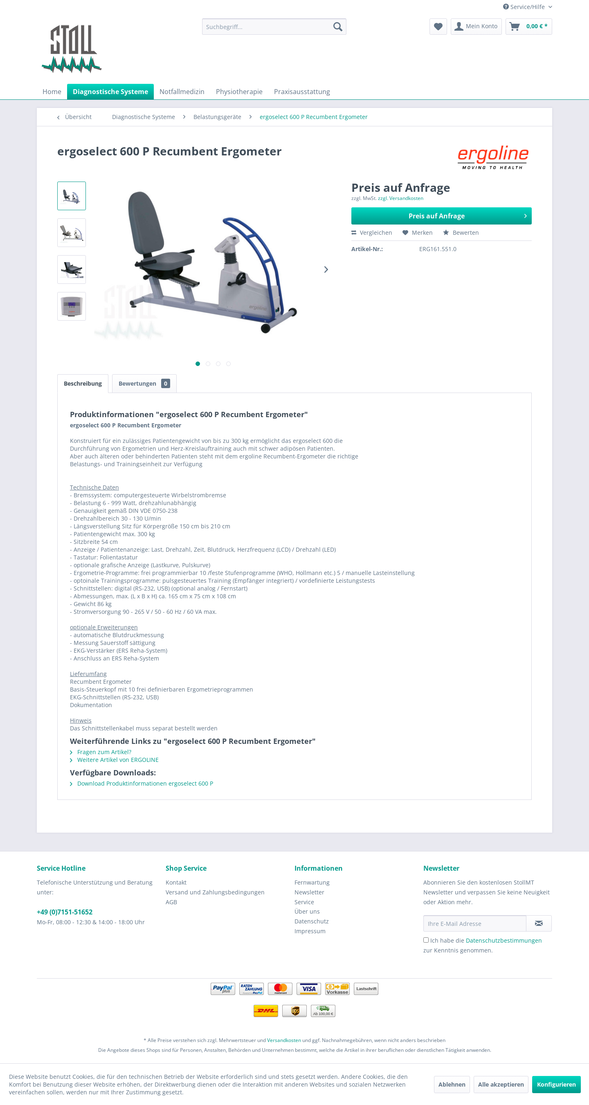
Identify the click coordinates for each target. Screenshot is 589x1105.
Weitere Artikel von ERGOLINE (114, 760)
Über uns (307, 911)
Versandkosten (284, 1040)
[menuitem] (274, 26)
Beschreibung (83, 383)
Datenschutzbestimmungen (504, 940)
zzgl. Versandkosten (400, 198)
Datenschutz (311, 921)
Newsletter (309, 892)
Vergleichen (371, 232)
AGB (171, 902)
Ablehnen (451, 1084)
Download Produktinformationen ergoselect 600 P (141, 783)
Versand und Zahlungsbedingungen (215, 892)
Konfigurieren (556, 1084)
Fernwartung (312, 882)
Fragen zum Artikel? (100, 752)
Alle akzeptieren (501, 1084)
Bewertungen (144, 383)
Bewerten (461, 232)
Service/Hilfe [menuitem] (524, 7)
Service (304, 902)
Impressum (310, 931)
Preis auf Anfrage (468, 214)
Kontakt (176, 882)
